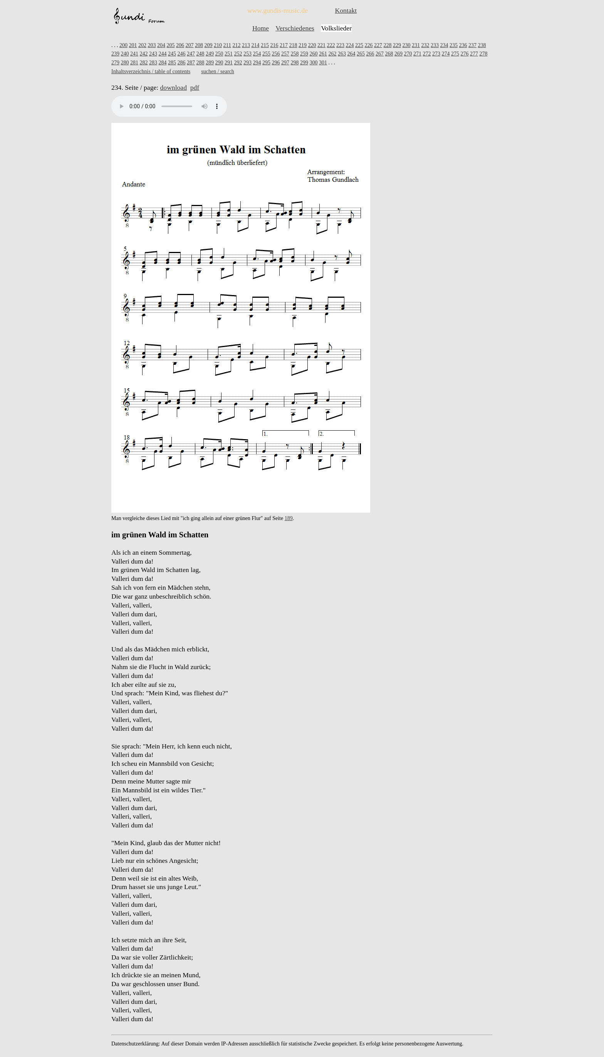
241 (134, 54)
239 (115, 54)
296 (276, 62)
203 (152, 45)
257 (285, 54)
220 (312, 45)
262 (333, 54)
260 (314, 54)
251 (229, 54)
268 (389, 54)
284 (163, 62)
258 (295, 54)
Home (260, 28)
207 (190, 45)
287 (191, 62)
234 (444, 45)
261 (323, 54)
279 (115, 62)
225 (359, 45)
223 (340, 45)
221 (321, 45)
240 (125, 54)
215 (265, 45)
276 (465, 54)
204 (161, 45)
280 (125, 62)
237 (472, 45)
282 (144, 62)
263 (342, 54)
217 (284, 45)
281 (134, 62)
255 (266, 54)
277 (474, 54)
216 (274, 45)
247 (191, 54)
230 (406, 45)
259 (304, 54)
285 (172, 62)
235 (454, 45)
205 (171, 45)
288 (200, 62)
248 (200, 54)
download (173, 87)
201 (133, 45)
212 (236, 45)
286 (182, 62)
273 (436, 54)
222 (331, 45)
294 (257, 62)
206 (180, 45)
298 (295, 62)
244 (163, 54)
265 (361, 54)
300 (314, 62)
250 (219, 54)
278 (484, 54)
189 (289, 518)
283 (153, 62)
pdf (194, 87)
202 (142, 45)
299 (304, 62)
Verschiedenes (294, 28)
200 (123, 45)
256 (276, 54)
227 (378, 45)
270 (408, 54)
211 (227, 45)
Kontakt (346, 10)
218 (293, 45)
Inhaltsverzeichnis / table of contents (150, 71)
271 (417, 54)
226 (368, 45)
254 (257, 54)
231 (416, 45)
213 (246, 45)
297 (285, 62)
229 (397, 45)
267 (380, 54)
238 (482, 45)
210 (218, 45)
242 (144, 54)
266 (370, 54)
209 (209, 45)
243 (153, 54)
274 (446, 54)
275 (455, 54)
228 (387, 45)
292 (238, 62)
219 (303, 45)
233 (435, 45)
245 (172, 54)
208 (199, 45)
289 (210, 62)
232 (425, 45)
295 (266, 62)
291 (229, 62)
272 (427, 54)
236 (463, 45)
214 (255, 45)
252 (238, 54)
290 (219, 62)
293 (247, 62)
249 (210, 54)
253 (247, 54)
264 (351, 54)
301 (323, 62)
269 (398, 54)
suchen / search (217, 71)
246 (182, 54)
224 (350, 45)
